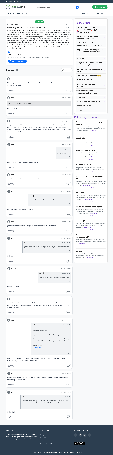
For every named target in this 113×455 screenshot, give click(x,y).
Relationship (39, 21)
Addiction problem (83, 164)
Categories (44, 435)
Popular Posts (45, 441)
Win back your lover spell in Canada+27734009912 (87, 37)
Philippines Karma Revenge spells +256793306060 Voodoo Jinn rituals (89, 51)
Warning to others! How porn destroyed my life (87, 236)
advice (79, 110)
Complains (80, 251)
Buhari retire (80, 138)
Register (17, 2)
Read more (37, 347)
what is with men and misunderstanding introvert (87, 92)
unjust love (80, 193)
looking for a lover (83, 106)
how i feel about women (85, 150)
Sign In (9, 2)
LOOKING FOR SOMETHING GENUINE (86, 85)
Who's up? (80, 58)
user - (13, 79)
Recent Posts (44, 438)
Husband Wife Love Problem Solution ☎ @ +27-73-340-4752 (89, 44)
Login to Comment (17, 61)
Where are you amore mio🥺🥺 (88, 76)
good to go (80, 97)
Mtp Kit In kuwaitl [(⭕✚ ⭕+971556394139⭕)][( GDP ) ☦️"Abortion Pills (88, 29)
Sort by (65, 70)
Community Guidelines (48, 444)
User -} (59, 149)
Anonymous (13, 24)
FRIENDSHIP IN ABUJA (84, 80)
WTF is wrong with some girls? (88, 101)
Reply (11, 90)
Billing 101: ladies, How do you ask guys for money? (89, 64)
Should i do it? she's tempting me (89, 207)
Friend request (81, 221)
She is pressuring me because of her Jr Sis (89, 70)
